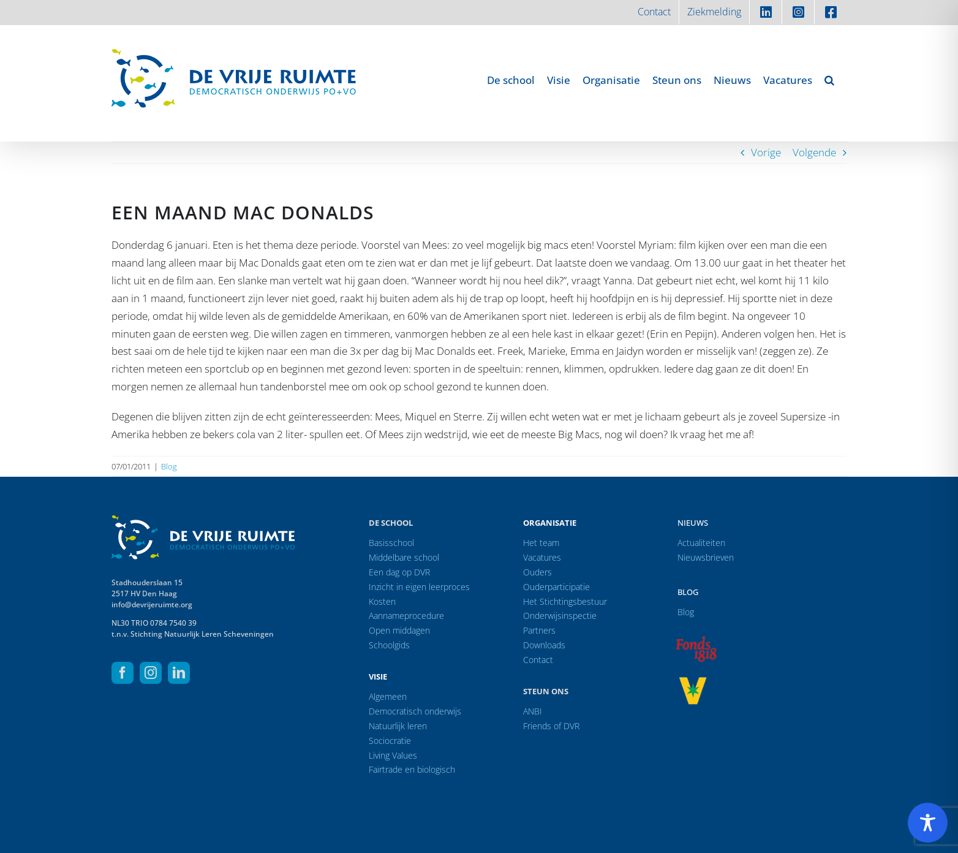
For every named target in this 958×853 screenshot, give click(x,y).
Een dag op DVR (399, 572)
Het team (541, 542)
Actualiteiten (701, 542)
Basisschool (391, 542)
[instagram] (151, 673)
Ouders (537, 572)
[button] (829, 79)
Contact (538, 659)
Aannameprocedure (406, 615)
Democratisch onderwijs (415, 711)
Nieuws (692, 522)
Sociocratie (390, 740)
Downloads (544, 645)
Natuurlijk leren (398, 726)
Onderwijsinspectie (560, 615)
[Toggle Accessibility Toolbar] (928, 823)
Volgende (814, 152)
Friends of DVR (551, 726)
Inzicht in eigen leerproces (419, 587)
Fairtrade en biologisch (412, 769)
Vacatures (542, 557)
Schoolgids (389, 645)
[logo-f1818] (695, 639)
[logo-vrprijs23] (692, 681)
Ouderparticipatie (556, 587)
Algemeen (388, 696)
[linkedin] (179, 673)
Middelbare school (404, 557)
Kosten (382, 601)
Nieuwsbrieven (705, 557)
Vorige (766, 152)
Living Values (393, 755)
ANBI (532, 711)
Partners (539, 630)
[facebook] (122, 673)
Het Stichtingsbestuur (565, 601)
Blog (169, 466)
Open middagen (399, 630)
